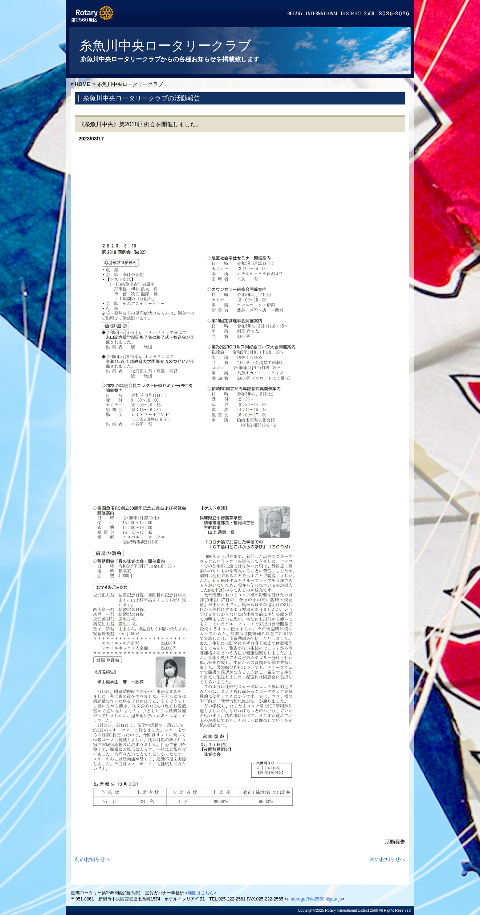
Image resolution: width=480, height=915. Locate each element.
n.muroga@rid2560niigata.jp (314, 899)
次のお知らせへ (387, 859)
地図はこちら (201, 892)
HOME (82, 84)
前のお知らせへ (92, 859)
